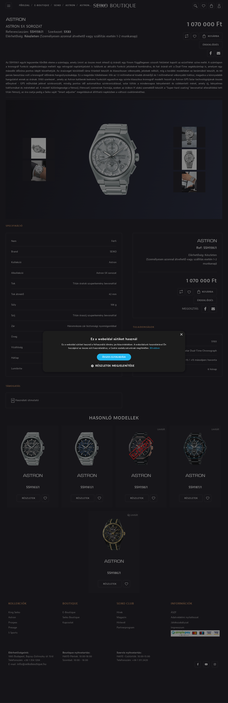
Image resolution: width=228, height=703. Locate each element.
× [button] (181, 334)
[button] (114, 366)
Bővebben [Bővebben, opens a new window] (155, 348)
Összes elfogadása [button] (114, 357)
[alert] (114, 351)
